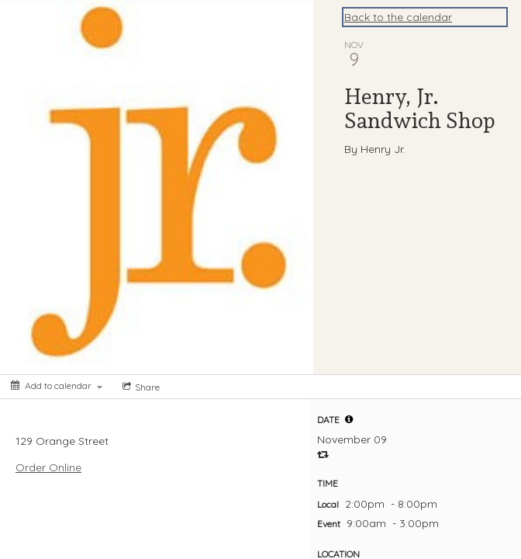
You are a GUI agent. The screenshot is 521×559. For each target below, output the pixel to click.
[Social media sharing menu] (139, 386)
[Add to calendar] (56, 385)
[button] (349, 419)
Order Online (48, 467)
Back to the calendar (398, 17)
